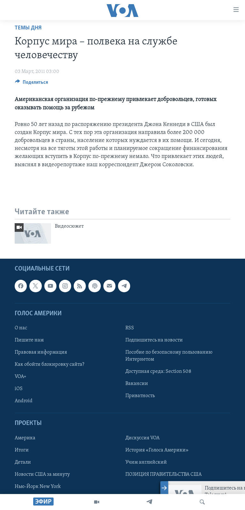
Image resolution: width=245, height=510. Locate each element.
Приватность (140, 395)
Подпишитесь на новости (154, 340)
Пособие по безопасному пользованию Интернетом (168, 356)
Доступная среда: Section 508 (158, 371)
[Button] (31, 84)
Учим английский (146, 462)
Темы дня (28, 28)
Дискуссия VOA (142, 438)
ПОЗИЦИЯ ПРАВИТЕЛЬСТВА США (163, 474)
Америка (25, 438)
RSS (129, 328)
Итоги (22, 450)
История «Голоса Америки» (157, 450)
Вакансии (136, 383)
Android (24, 401)
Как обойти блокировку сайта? (49, 364)
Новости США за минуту (42, 474)
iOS (19, 388)
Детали (23, 462)
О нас (21, 328)
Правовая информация (41, 352)
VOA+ (20, 376)
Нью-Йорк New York (38, 486)
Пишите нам (29, 340)
